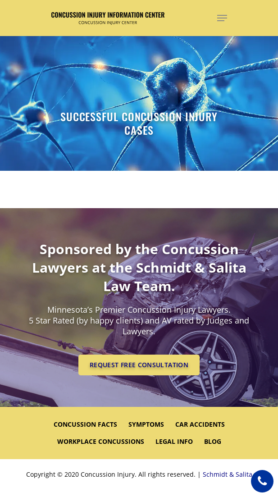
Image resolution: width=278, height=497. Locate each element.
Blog (212, 441)
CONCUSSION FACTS (85, 424)
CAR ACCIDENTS (200, 424)
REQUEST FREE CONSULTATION (139, 364)
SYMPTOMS (146, 424)
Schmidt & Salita (227, 474)
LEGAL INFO (174, 441)
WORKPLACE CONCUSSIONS (100, 441)
